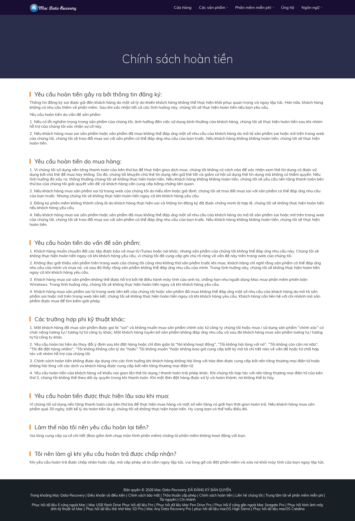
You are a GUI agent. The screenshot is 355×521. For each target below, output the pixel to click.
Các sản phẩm (212, 7)
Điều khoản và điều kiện (106, 495)
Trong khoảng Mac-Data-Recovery (57, 495)
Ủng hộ (287, 7)
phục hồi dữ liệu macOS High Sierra (222, 509)
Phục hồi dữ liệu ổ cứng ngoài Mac (59, 505)
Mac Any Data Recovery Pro (168, 509)
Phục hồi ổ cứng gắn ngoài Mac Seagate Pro (249, 505)
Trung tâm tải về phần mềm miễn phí (294, 495)
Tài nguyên (168, 499)
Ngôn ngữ (310, 7)
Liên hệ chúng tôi (249, 495)
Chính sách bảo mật (144, 495)
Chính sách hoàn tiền (215, 495)
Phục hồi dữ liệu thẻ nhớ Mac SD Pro (114, 509)
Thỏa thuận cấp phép (179, 495)
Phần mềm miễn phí (253, 7)
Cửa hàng (183, 7)
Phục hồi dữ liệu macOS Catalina (278, 509)
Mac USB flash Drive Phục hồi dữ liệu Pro (121, 505)
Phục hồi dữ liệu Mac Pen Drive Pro (184, 505)
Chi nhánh (187, 499)
